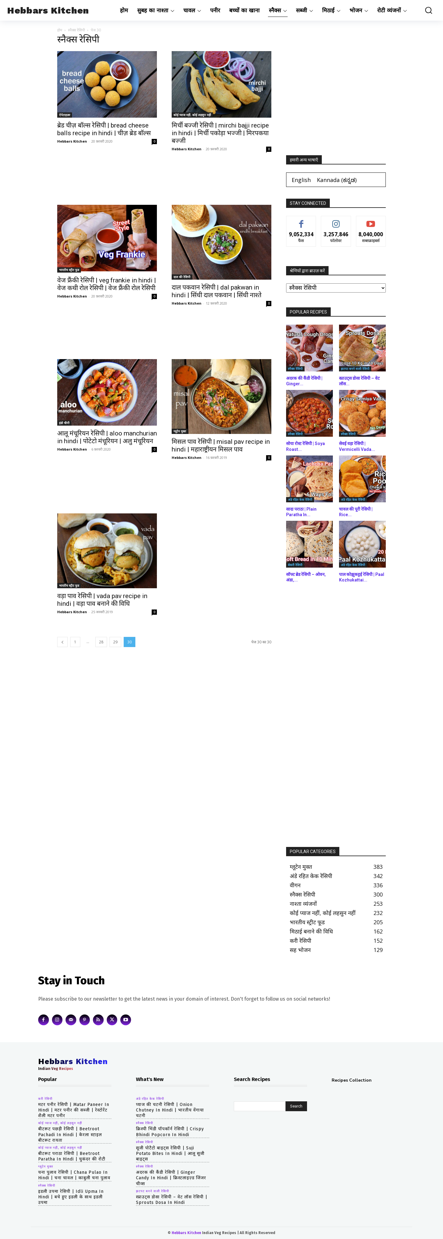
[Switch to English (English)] (301, 179)
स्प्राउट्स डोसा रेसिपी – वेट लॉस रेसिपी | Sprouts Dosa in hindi (171, 1199)
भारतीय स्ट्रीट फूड (69, 270)
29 (115, 642)
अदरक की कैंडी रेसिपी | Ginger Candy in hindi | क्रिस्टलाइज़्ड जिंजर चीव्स (171, 1178)
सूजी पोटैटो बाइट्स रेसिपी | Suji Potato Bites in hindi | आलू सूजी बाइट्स (170, 1153)
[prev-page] (62, 642)
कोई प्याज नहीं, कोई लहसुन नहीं (192, 115)
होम (59, 30)
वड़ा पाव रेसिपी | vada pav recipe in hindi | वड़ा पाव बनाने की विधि (102, 599)
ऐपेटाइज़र (64, 115)
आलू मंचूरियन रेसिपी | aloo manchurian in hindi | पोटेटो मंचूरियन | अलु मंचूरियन (107, 437)
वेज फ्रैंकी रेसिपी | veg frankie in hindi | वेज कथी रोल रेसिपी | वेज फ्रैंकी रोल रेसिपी (106, 284)
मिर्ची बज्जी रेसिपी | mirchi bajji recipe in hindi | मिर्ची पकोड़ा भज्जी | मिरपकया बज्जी (220, 133)
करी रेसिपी (45, 1098)
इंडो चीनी (64, 423)
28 (101, 642)
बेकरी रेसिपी (295, 565)
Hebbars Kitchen (72, 141)
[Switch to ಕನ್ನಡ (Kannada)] (337, 179)
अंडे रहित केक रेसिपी (300, 499)
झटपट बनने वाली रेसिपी (355, 368)
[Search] (296, 1106)
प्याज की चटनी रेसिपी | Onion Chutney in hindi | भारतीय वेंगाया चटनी (170, 1110)
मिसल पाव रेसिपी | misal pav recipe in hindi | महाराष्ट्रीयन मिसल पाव (221, 445)
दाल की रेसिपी (182, 277)
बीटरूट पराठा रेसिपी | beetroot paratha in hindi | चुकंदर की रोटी (72, 1156)
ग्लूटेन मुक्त (180, 431)
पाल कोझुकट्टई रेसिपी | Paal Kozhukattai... (361, 577)
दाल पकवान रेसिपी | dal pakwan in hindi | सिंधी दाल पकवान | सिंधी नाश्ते (216, 291)
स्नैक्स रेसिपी (76, 30)
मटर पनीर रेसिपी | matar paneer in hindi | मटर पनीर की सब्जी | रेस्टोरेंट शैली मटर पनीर (73, 1110)
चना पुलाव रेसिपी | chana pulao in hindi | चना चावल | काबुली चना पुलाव (74, 1175)
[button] (424, 10)
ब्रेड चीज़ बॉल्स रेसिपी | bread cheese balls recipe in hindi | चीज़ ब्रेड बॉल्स (104, 129)
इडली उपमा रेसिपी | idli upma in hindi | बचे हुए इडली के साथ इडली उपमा (71, 1197)
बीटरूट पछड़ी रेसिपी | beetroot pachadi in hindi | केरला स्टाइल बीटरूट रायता (70, 1134)
